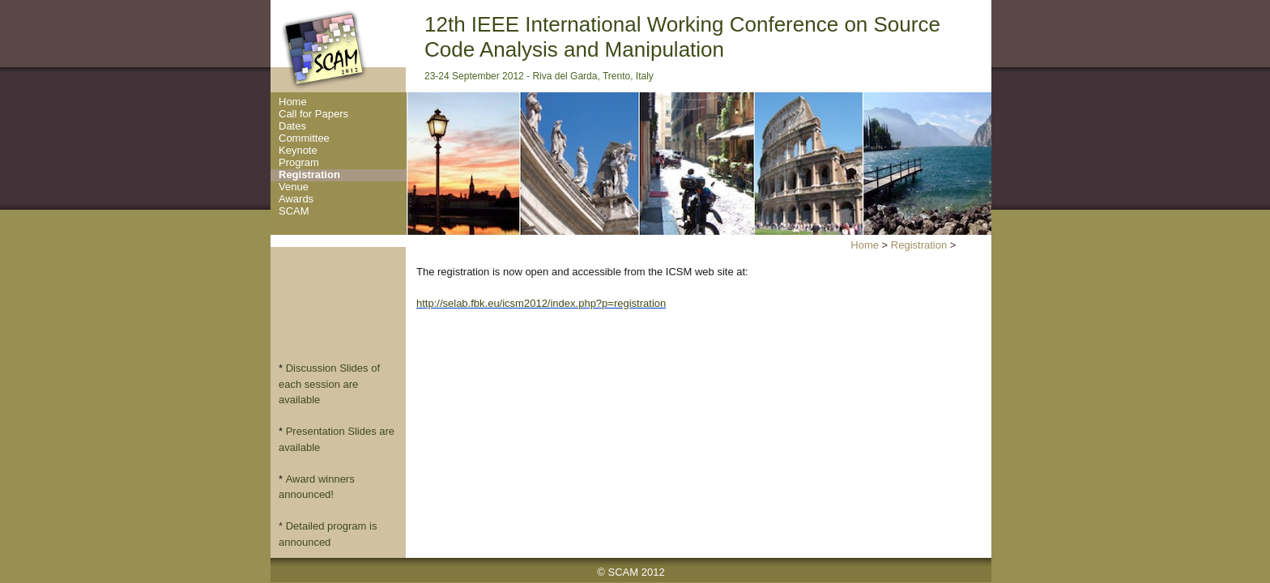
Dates (292, 126)
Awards (296, 199)
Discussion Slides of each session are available (329, 384)
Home (293, 102)
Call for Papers (313, 114)
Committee (304, 138)
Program (299, 162)
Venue (294, 187)
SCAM (294, 211)
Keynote (298, 150)
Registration (309, 175)
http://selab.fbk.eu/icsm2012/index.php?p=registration (541, 303)
